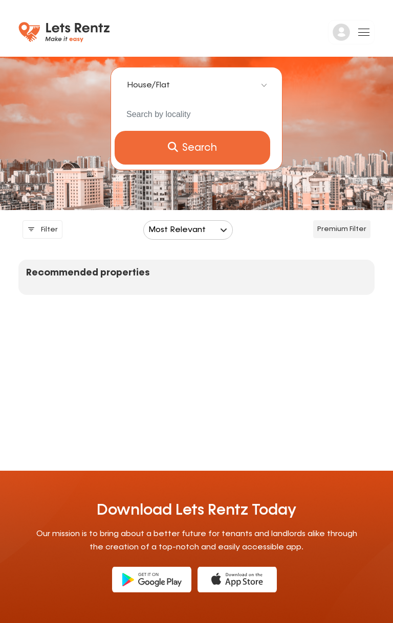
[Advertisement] (104, 383)
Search (192, 147)
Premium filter (341, 229)
